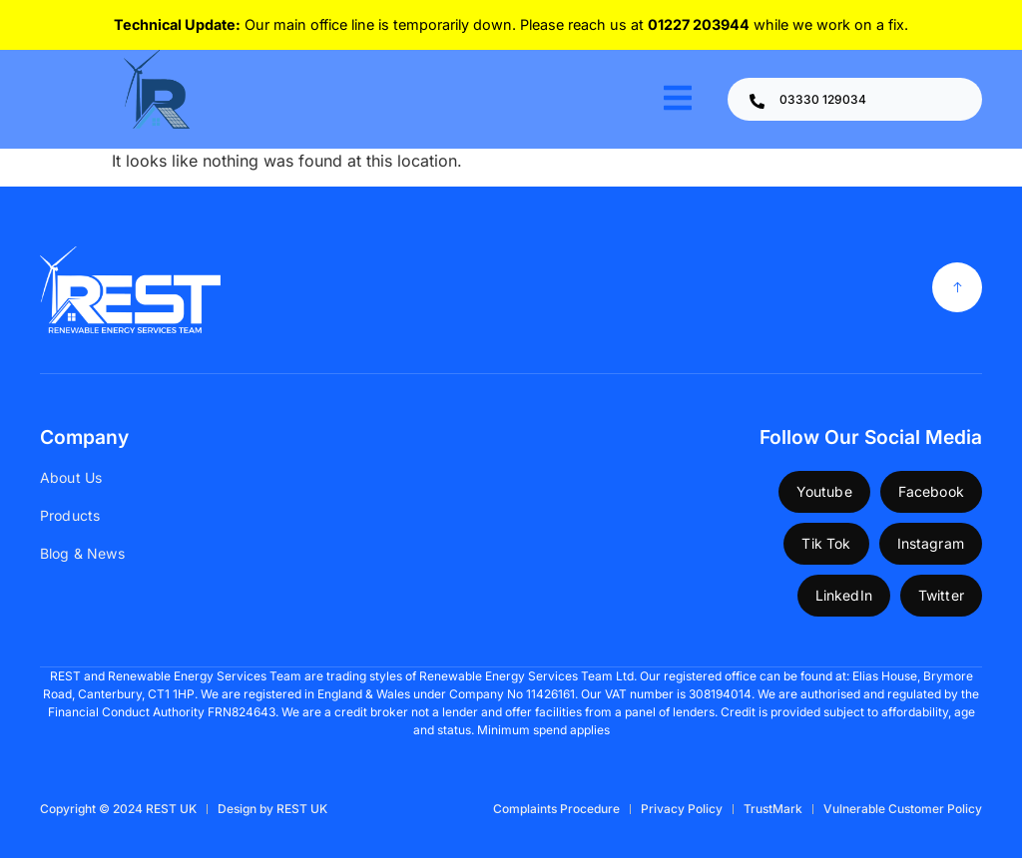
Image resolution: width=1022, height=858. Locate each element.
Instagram (930, 543)
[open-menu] (678, 99)
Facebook (931, 491)
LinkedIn (843, 595)
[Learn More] (855, 99)
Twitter (941, 595)
